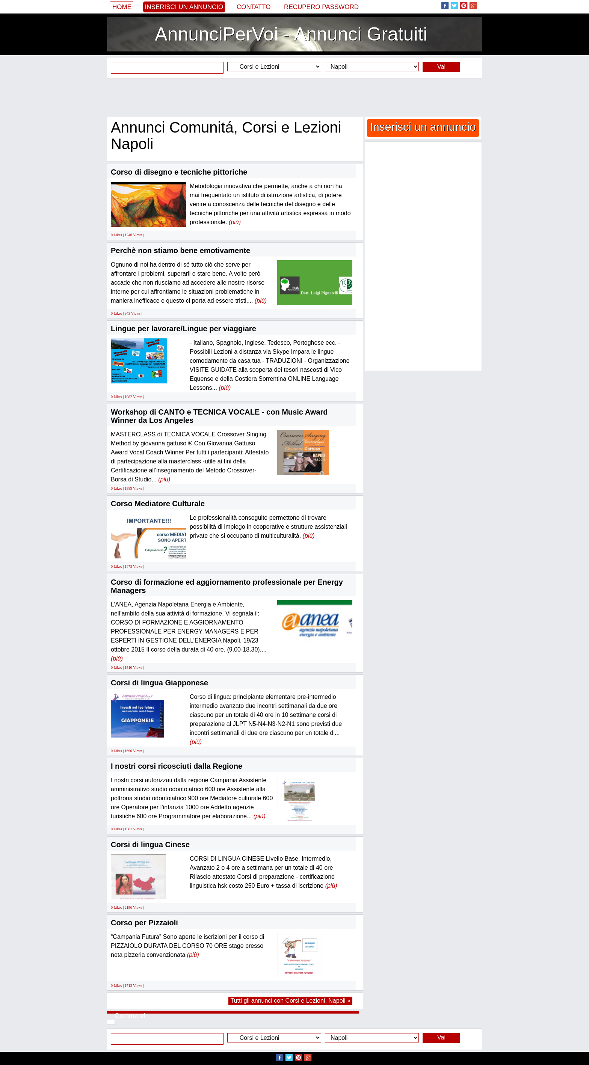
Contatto (254, 7)
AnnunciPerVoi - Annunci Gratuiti (291, 34)
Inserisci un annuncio (184, 7)
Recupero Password (321, 7)
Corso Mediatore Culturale (158, 503)
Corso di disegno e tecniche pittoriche (179, 172)
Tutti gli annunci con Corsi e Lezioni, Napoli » (290, 1000)
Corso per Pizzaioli (144, 923)
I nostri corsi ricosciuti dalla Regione (176, 766)
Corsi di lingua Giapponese (159, 683)
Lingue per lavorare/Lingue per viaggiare (183, 328)
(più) (235, 222)
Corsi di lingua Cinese (150, 844)
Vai (441, 66)
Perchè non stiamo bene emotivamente (180, 250)
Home (121, 7)
